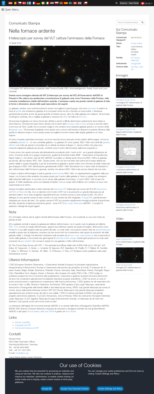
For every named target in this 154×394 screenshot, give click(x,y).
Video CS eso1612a (124, 239)
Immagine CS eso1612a (125, 100)
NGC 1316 (13, 227)
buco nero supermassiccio (82, 235)
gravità (18, 111)
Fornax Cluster (136, 43)
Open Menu (10, 9)
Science (123, 3)
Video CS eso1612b (124, 265)
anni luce (82, 117)
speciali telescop (102, 229)
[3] (21, 158)
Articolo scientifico (22, 322)
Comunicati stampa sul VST (27, 328)
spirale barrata (58, 173)
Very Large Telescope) (73, 203)
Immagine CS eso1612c (125, 167)
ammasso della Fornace (76, 124)
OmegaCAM (86, 197)
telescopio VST (60, 189)
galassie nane (17, 129)
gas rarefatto (26, 241)
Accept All (46, 388)
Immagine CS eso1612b (125, 129)
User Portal (134, 3)
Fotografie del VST (23, 325)
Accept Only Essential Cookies (74, 388)
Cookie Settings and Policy (110, 388)
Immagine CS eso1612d (125, 205)
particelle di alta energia (66, 238)
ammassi (92, 108)
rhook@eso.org (21, 353)
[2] (96, 148)
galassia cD (23, 142)
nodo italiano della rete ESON (41, 311)
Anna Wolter (71, 311)
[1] (75, 145)
